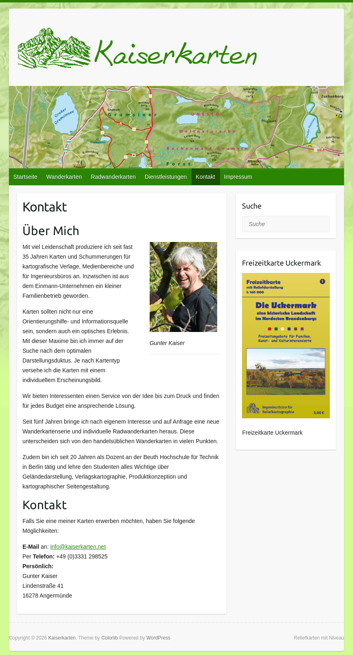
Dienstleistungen (166, 177)
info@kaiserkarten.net (78, 546)
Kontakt (205, 177)
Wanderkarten (64, 177)
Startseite (25, 177)
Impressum (238, 177)
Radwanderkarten (113, 177)
